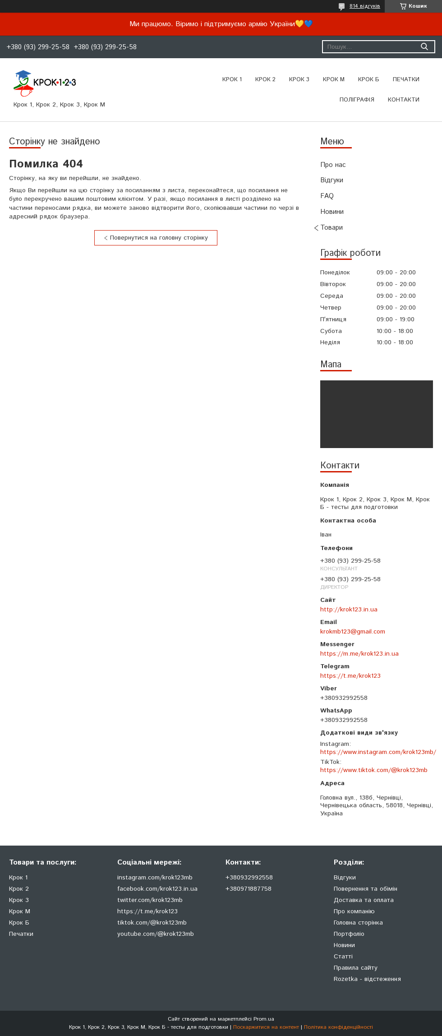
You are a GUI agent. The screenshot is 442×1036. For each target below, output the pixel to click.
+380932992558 (249, 877)
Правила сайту (356, 967)
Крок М (334, 79)
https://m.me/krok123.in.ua (359, 653)
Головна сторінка (358, 922)
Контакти (403, 100)
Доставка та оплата (364, 900)
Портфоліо (349, 934)
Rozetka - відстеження (367, 979)
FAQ (327, 196)
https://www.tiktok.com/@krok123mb (374, 770)
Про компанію (354, 911)
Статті (343, 956)
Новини (332, 212)
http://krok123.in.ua (349, 609)
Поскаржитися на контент (266, 1027)
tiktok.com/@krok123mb (152, 922)
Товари (331, 227)
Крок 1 (232, 79)
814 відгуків (365, 6)
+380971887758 (249, 888)
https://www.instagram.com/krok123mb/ (378, 752)
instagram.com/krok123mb (155, 877)
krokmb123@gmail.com (352, 631)
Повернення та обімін (365, 888)
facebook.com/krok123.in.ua (157, 888)
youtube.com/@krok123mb (155, 934)
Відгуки (331, 180)
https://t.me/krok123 (350, 675)
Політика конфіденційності (338, 1027)
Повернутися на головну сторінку (159, 237)
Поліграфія (357, 100)
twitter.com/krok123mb (150, 900)
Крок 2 (265, 79)
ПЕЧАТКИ (406, 79)
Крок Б (368, 79)
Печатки (21, 934)
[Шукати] (424, 46)
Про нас (333, 165)
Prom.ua (263, 1019)
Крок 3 (299, 79)
